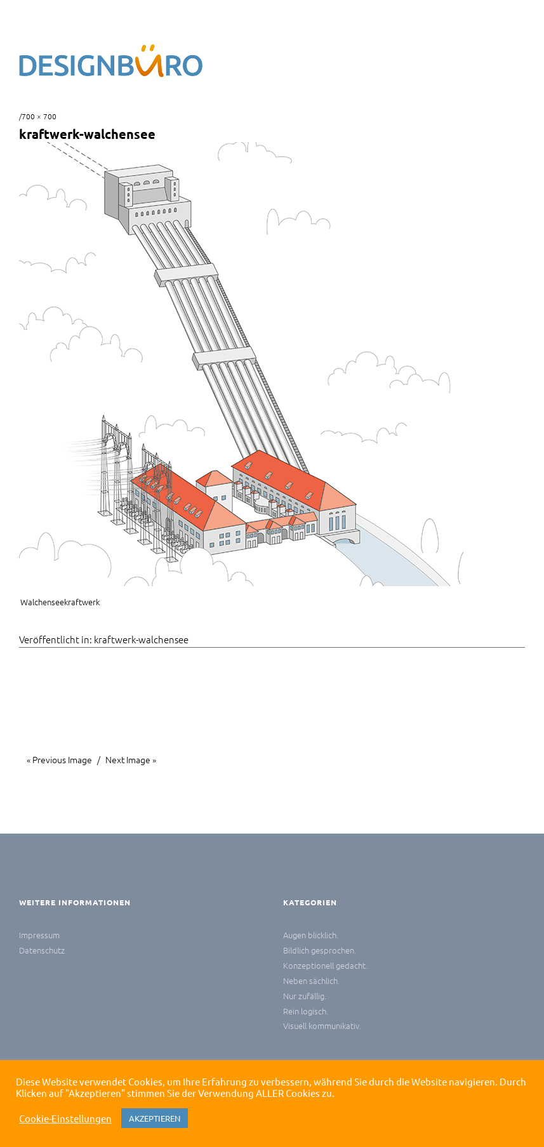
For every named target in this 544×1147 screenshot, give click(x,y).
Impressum (39, 935)
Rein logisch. (305, 1011)
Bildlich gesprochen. (319, 950)
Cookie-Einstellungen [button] (65, 1118)
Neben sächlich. (311, 980)
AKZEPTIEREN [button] (154, 1118)
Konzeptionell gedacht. (325, 965)
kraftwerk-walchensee (141, 639)
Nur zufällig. (304, 996)
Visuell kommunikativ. (322, 1025)
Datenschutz (42, 950)
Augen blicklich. (310, 935)
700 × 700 (39, 116)
